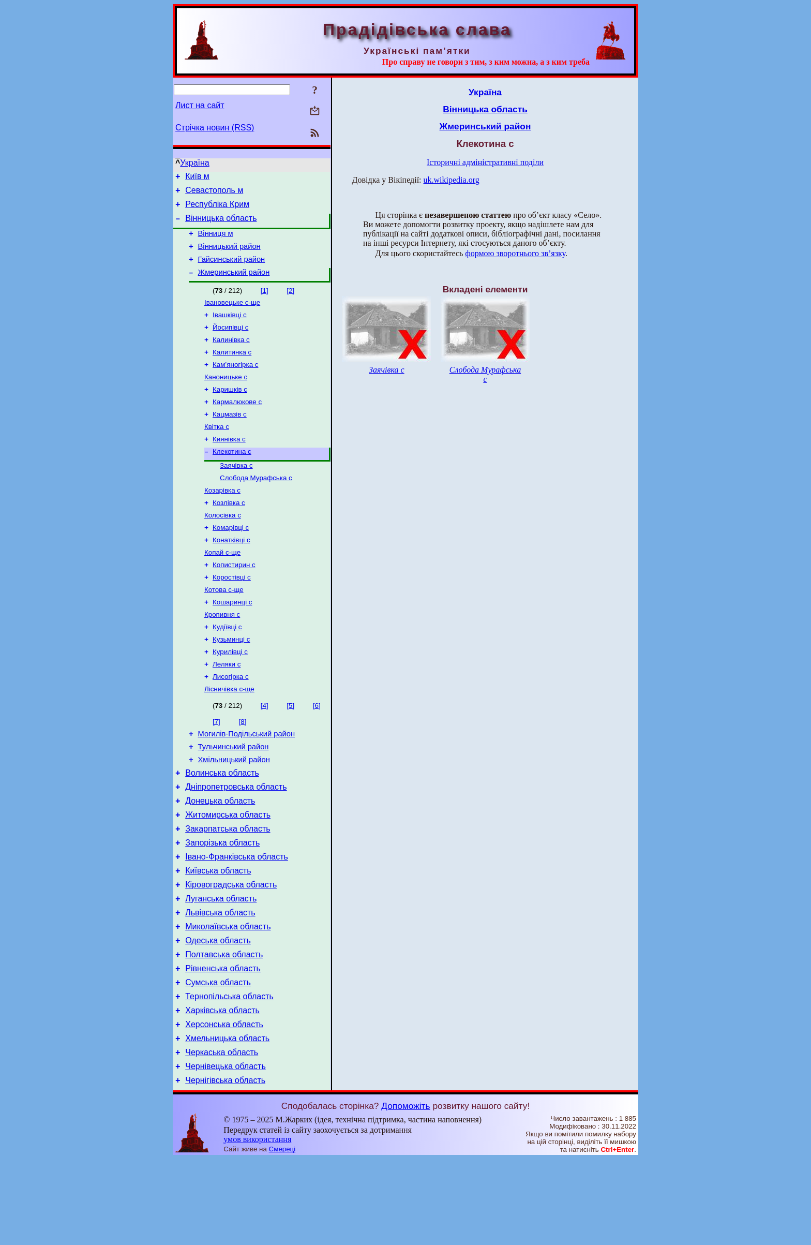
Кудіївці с (227, 667)
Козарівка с (222, 519)
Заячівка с (236, 492)
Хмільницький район (234, 810)
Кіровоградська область (231, 948)
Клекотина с (232, 477)
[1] (264, 303)
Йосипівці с (230, 343)
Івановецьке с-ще (232, 316)
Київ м (197, 177)
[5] (290, 751)
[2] (290, 303)
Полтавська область (224, 1026)
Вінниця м (215, 241)
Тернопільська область (229, 1073)
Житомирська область (228, 871)
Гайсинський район (231, 270)
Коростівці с (232, 613)
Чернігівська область (225, 1166)
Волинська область (222, 824)
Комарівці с (231, 560)
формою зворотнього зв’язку (515, 253)
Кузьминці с (231, 681)
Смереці (282, 1235)
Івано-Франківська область (236, 917)
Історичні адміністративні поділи (485, 162)
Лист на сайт (199, 105)
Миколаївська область (228, 995)
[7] (216, 767)
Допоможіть (405, 1192)
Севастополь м (214, 193)
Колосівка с (222, 546)
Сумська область (218, 1057)
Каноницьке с (225, 397)
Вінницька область (221, 224)
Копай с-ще (222, 586)
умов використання (257, 1225)
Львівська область (220, 979)
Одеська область (218, 1010)
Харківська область (222, 1088)
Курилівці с (230, 694)
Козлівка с (229, 533)
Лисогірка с (231, 721)
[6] (317, 751)
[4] (264, 751)
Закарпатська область (227, 886)
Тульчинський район (233, 795)
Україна (194, 162)
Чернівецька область (225, 1150)
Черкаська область (221, 1135)
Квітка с (216, 450)
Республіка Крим (217, 208)
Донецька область (220, 855)
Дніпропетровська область (236, 840)
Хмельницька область (227, 1119)
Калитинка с (232, 370)
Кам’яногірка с (235, 383)
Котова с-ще (224, 627)
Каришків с (230, 410)
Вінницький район (229, 255)
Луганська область (221, 964)
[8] (243, 767)
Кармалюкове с (237, 423)
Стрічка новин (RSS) (214, 127)
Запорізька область (222, 902)
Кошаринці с (232, 640)
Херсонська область (224, 1104)
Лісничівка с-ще (229, 734)
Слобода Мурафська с (256, 506)
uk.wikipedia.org (451, 179)
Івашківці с (230, 329)
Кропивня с (222, 654)
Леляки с (227, 708)
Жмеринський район (234, 284)
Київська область (218, 933)
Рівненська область (223, 1042)
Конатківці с (231, 573)
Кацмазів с (230, 437)
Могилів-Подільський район (246, 781)
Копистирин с (234, 600)
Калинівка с (231, 356)
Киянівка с (229, 464)
